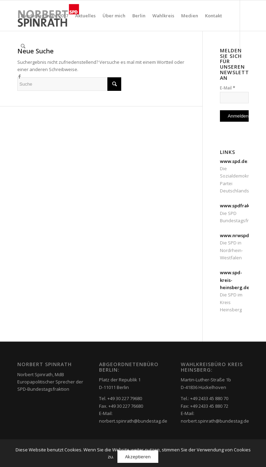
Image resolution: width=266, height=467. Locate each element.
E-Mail (227, 88)
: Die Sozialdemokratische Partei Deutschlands (242, 176)
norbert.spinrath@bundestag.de (133, 421)
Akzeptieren (138, 456)
